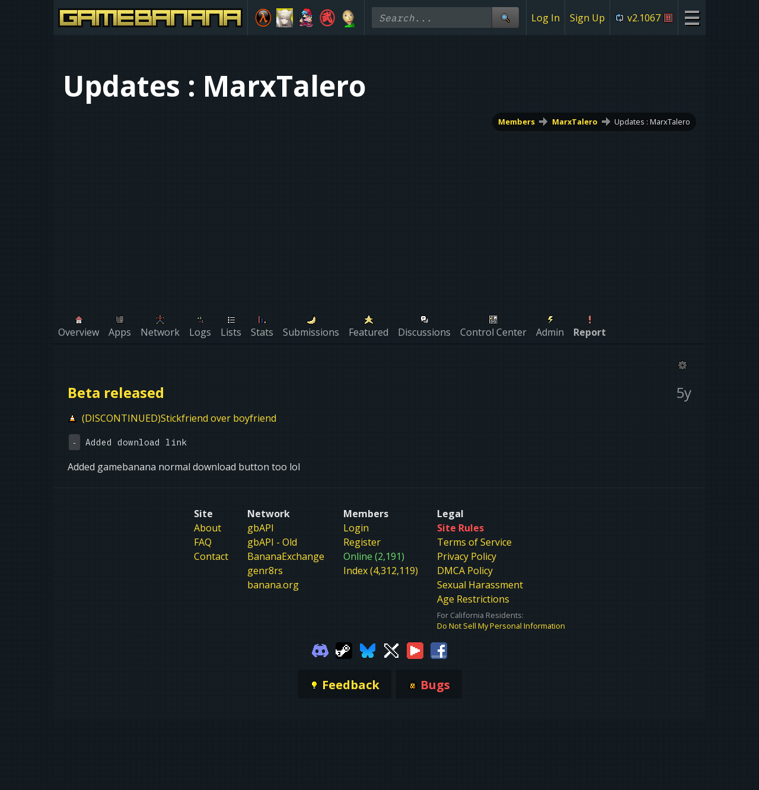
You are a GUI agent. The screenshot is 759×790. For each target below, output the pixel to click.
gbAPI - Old (272, 542)
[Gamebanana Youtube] (415, 650)
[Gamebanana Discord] (320, 650)
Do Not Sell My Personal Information (501, 625)
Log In (545, 17)
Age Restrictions (473, 599)
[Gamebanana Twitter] (391, 650)
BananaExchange (285, 556)
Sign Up (587, 17)
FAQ (203, 542)
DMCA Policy (465, 570)
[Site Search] (505, 17)
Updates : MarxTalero (652, 121)
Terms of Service (474, 542)
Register (362, 542)
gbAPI (260, 527)
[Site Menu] (692, 17)
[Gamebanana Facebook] (438, 650)
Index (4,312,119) (380, 570)
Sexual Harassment (480, 584)
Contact (211, 556)
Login (356, 527)
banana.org (273, 584)
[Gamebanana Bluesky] (367, 650)
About (207, 527)
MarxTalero (575, 121)
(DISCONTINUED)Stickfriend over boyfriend (179, 418)
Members (516, 121)
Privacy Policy (466, 556)
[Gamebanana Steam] (343, 650)
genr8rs (265, 570)
